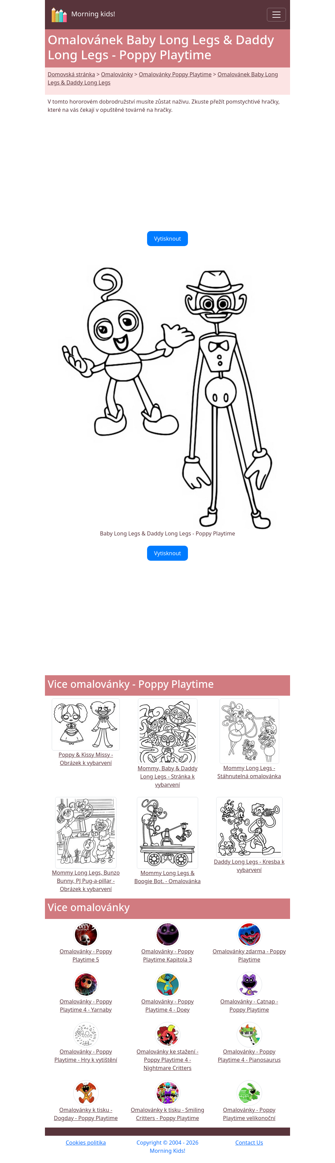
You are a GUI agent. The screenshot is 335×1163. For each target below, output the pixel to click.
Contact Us (249, 1142)
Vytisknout (167, 238)
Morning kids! (82, 14)
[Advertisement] (167, 172)
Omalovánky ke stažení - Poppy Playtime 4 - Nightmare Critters (167, 1051)
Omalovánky (117, 74)
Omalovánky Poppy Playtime (175, 74)
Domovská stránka (71, 74)
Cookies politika (86, 1142)
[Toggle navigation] (276, 14)
